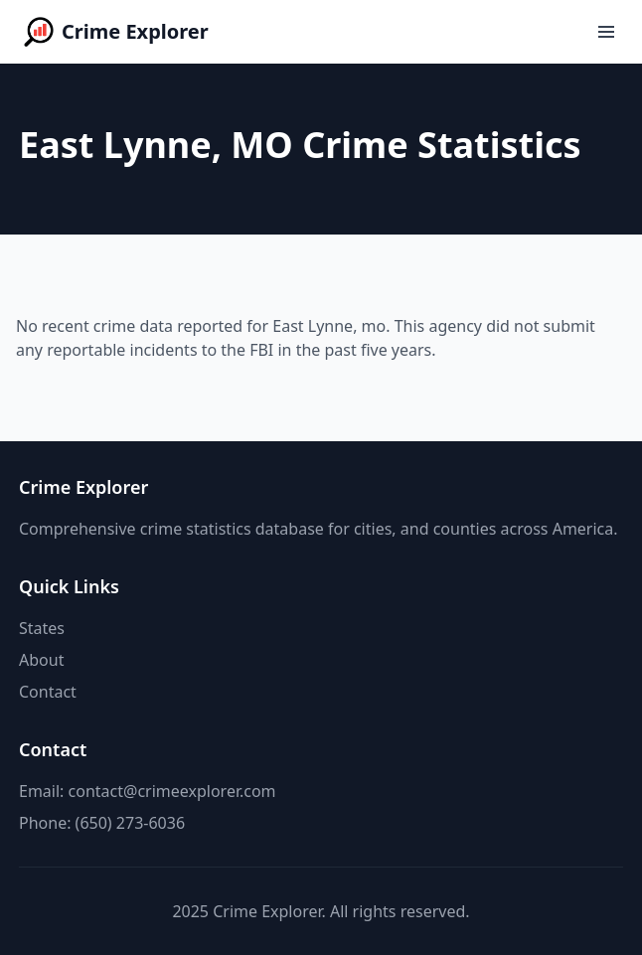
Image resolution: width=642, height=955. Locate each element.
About (41, 660)
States (42, 628)
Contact (48, 692)
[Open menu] (606, 32)
